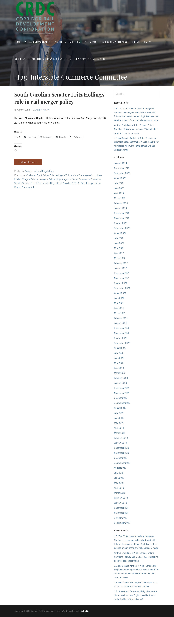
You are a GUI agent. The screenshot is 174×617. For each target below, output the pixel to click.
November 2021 (121, 278)
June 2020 (119, 358)
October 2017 (120, 518)
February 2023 (121, 203)
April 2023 (119, 193)
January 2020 (120, 383)
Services (74, 42)
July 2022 (118, 238)
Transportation (28, 187)
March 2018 (119, 493)
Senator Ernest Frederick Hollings (38, 183)
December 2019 (121, 388)
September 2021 (122, 288)
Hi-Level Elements (142, 42)
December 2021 (121, 273)
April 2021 (119, 308)
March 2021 (119, 313)
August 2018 (120, 468)
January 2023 (120, 208)
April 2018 (119, 488)
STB (74, 183)
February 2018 (121, 498)
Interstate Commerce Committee (85, 175)
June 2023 (119, 188)
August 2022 (120, 233)
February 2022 (121, 263)
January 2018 (120, 503)
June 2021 (119, 298)
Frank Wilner (43, 175)
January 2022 (120, 268)
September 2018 (122, 463)
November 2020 (121, 333)
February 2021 (121, 318)
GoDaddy (85, 611)
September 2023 (122, 173)
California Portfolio (114, 42)
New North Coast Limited (89, 59)
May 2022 (119, 248)
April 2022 (119, 253)
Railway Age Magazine (60, 179)
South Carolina (63, 183)
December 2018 (121, 448)
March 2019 (119, 433)
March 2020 (119, 373)
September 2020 (122, 343)
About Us (60, 42)
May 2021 (119, 303)
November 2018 (121, 453)
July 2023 (118, 183)
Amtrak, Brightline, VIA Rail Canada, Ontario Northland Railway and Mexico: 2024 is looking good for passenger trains (136, 129)
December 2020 (121, 328)
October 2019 (120, 398)
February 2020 (121, 378)
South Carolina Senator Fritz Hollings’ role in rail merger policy (59, 98)
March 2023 (119, 198)
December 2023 (121, 168)
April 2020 (119, 368)
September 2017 (122, 523)
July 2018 (118, 473)
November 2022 (121, 218)
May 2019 (119, 423)
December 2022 (121, 213)
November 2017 (121, 513)
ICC (65, 175)
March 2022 (119, 258)
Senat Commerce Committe (86, 179)
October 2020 (120, 338)
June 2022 (119, 243)
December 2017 (121, 508)
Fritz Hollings (56, 175)
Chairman (31, 175)
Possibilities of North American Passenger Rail (42, 59)
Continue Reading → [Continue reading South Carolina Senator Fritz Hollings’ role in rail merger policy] (28, 162)
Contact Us (90, 42)
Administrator (42, 109)
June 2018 (119, 478)
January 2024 (120, 163)
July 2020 (118, 353)
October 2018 (120, 458)
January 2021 (120, 323)
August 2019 (120, 408)
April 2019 (119, 428)
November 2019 (121, 393)
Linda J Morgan (22, 179)
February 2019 (121, 438)
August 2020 (120, 348)
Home (17, 42)
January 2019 (120, 443)
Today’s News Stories (37, 42)
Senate (17, 183)
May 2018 (119, 483)
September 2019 (122, 403)
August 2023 (120, 178)
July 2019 (118, 413)
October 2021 (120, 283)
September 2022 (122, 228)
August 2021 (120, 293)
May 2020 (119, 363)
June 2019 (119, 418)
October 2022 (120, 223)
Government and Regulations (39, 171)
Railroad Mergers (39, 179)
